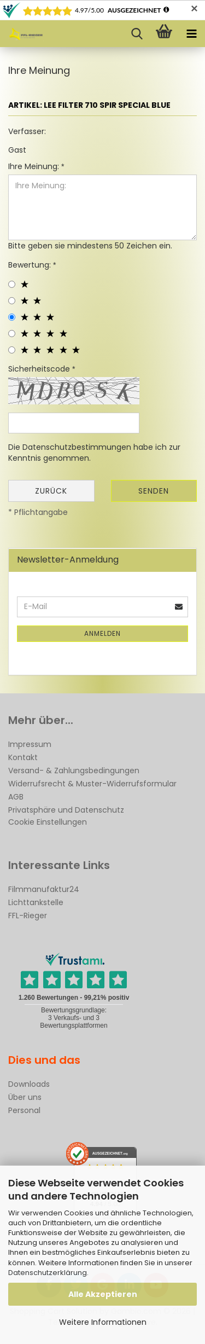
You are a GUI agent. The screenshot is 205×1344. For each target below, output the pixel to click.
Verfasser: (27, 131)
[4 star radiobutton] (11, 333)
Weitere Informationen (103, 1322)
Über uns (25, 1097)
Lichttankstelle (35, 902)
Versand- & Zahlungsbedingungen (73, 770)
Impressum (29, 744)
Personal (24, 1110)
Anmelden (102, 633)
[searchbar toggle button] (136, 34)
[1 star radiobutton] (11, 284)
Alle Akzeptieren (102, 1294)
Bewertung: (30, 264)
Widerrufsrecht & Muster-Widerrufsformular (92, 783)
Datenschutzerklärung (47, 1272)
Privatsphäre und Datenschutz (66, 809)
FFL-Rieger (27, 915)
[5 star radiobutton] (11, 350)
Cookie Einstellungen (47, 821)
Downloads (29, 1084)
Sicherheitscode (40, 368)
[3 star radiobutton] (11, 317)
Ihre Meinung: (34, 166)
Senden (153, 490)
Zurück (51, 490)
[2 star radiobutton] (11, 300)
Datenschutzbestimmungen (76, 447)
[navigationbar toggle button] (191, 34)
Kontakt (23, 757)
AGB (16, 796)
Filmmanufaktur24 (43, 889)
